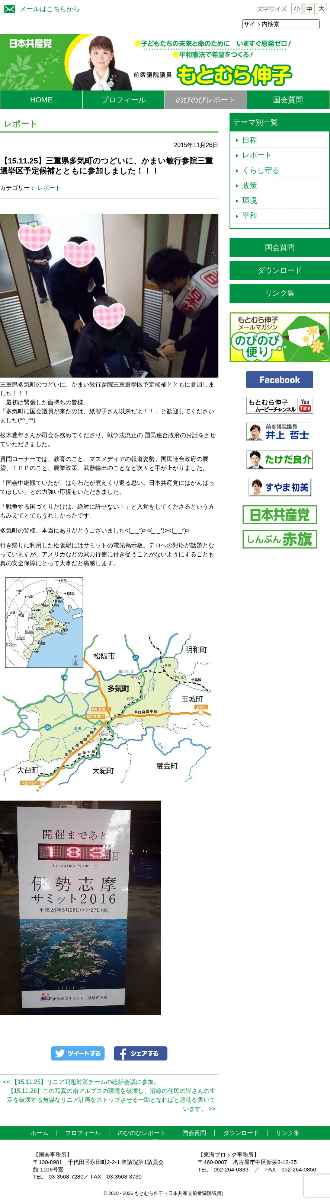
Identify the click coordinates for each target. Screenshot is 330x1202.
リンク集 (280, 293)
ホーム (39, 1133)
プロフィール (123, 100)
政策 (249, 186)
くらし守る (260, 170)
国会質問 (288, 100)
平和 (249, 216)
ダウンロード (279, 271)
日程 (249, 140)
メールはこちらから (40, 8)
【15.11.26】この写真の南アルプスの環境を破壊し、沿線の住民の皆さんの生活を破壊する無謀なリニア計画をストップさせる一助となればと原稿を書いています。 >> (111, 1100)
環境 (249, 201)
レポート (49, 188)
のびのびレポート (206, 100)
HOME (41, 100)
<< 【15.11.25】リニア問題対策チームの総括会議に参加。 (81, 1082)
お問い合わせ (164, 1142)
